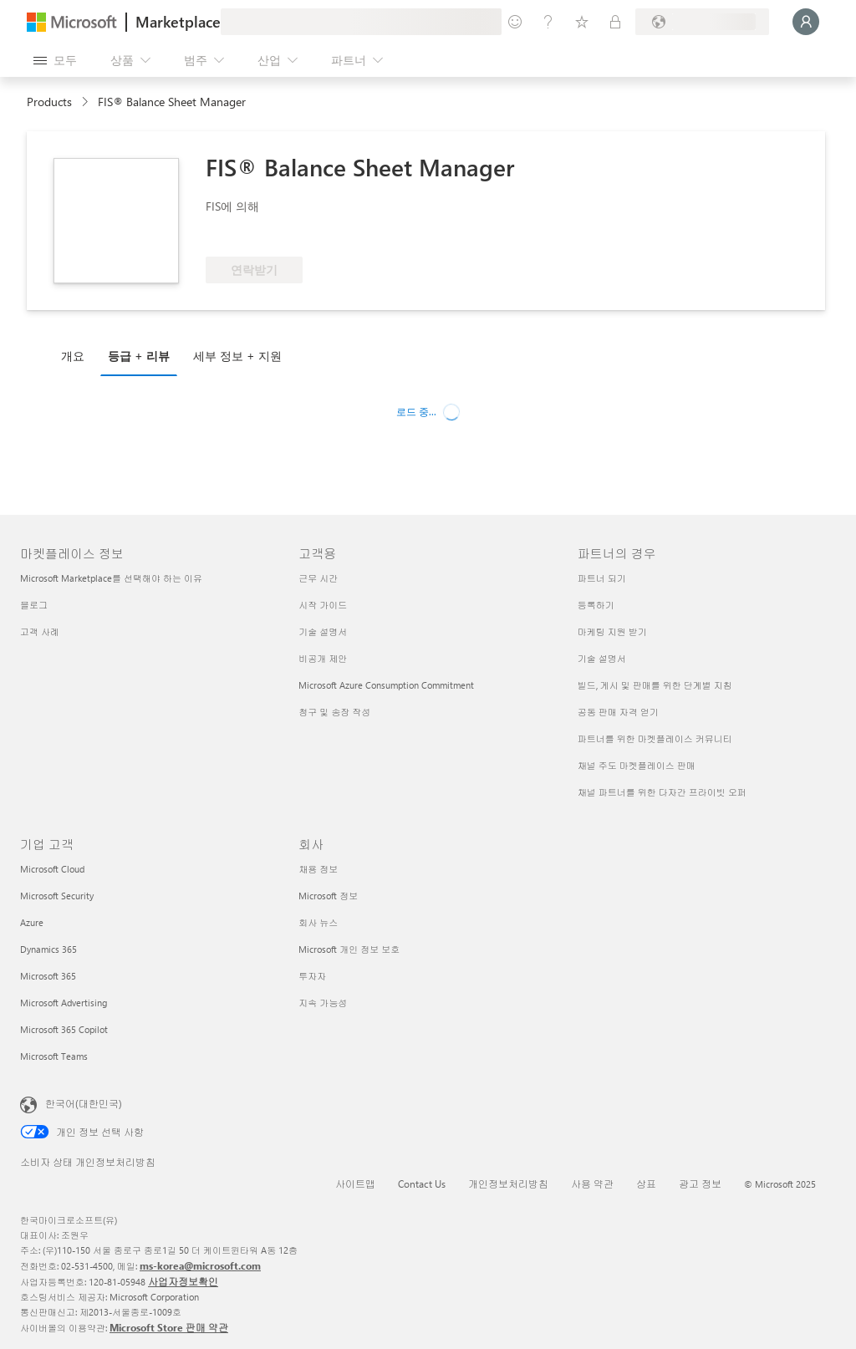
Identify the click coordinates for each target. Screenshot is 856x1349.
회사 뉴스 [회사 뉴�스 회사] (318, 922)
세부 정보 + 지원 (237, 356)
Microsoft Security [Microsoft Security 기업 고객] (57, 895)
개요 (72, 356)
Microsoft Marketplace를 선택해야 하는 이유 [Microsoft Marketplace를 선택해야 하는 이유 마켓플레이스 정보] (111, 578)
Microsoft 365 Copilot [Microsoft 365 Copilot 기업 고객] (64, 1029)
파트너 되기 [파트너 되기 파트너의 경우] (602, 578)
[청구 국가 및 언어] (702, 21)
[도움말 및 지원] (548, 21)
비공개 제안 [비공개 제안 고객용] (322, 658)
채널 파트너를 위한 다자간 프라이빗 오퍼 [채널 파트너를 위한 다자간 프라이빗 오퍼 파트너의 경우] (662, 792)
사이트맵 (355, 1183)
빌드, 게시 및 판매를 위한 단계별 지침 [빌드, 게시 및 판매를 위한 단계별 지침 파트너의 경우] (655, 685)
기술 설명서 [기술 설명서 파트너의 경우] (602, 658)
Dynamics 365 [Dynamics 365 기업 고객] (48, 949)
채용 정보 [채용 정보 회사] (318, 869)
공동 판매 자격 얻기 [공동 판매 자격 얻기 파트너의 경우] (618, 711)
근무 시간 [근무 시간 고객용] (318, 578)
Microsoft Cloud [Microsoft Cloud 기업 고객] (52, 869)
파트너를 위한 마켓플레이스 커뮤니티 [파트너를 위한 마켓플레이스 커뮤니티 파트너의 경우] (655, 738)
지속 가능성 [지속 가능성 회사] (322, 1002)
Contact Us (422, 1183)
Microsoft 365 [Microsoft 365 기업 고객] (48, 976)
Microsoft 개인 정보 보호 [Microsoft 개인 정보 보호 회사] (349, 949)
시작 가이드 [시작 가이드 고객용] (322, 604)
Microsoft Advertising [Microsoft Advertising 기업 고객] (63, 1002)
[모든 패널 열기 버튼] (55, 60)
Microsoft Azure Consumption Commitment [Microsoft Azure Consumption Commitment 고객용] (386, 685)
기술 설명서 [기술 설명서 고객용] (322, 631)
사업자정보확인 (183, 1281)
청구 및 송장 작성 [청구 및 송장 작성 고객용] (334, 711)
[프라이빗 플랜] (615, 21)
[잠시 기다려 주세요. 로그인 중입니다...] (805, 21)
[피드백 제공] (515, 21)
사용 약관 (592, 1183)
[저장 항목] (581, 21)
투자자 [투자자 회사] (312, 976)
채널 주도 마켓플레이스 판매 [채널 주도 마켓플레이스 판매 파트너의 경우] (637, 765)
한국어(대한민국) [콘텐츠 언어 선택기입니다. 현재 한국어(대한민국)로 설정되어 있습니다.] (83, 1103)
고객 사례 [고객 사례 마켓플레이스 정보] (39, 631)
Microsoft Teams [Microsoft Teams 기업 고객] (54, 1056)
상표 (646, 1183)
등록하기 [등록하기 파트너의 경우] (596, 604)
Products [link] (49, 101)
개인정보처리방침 (508, 1183)
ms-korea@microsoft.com (200, 1265)
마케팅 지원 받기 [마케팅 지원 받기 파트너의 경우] (612, 631)
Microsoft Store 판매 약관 (169, 1327)
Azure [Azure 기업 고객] (31, 922)
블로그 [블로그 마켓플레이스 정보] (34, 604)
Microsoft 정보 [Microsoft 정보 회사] (328, 895)
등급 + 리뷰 (139, 356)
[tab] (77, 355)
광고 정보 (700, 1183)
